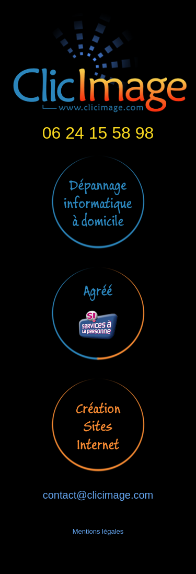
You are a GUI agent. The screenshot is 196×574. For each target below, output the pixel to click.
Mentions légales (98, 531)
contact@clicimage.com (98, 495)
